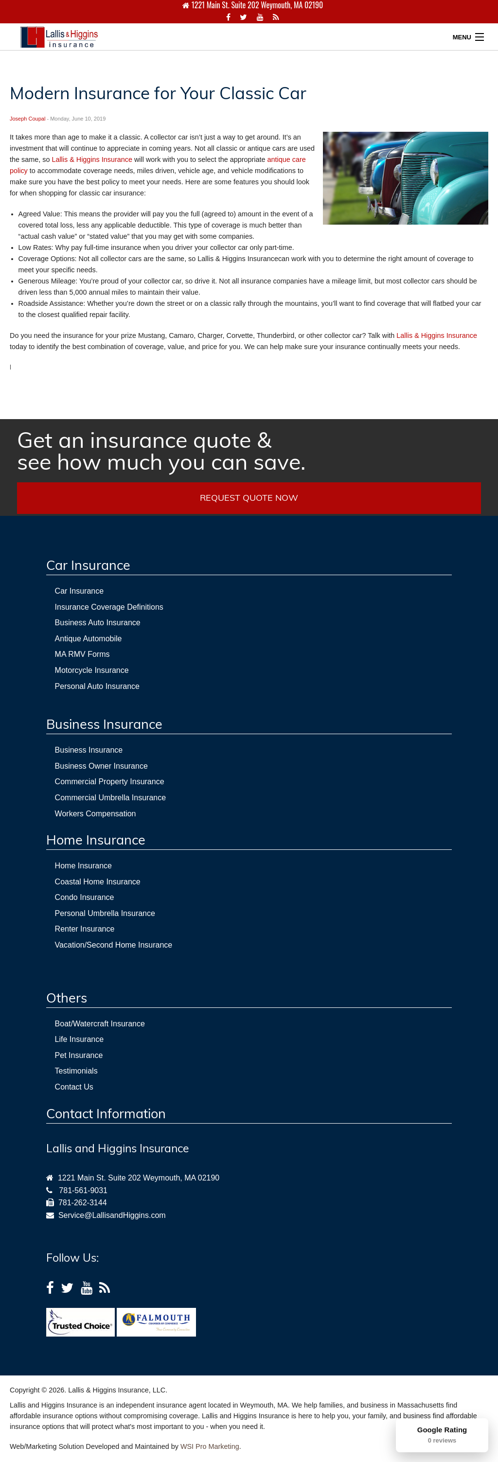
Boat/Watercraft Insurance (100, 1024)
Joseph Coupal (27, 119)
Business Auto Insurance (98, 622)
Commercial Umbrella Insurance (110, 797)
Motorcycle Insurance (92, 670)
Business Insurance (89, 750)
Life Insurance (79, 1039)
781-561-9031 (83, 1190)
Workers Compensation (95, 814)
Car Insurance (79, 591)
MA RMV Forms (82, 654)
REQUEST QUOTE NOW (249, 497)
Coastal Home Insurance (98, 882)
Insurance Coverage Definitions (109, 607)
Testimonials (76, 1071)
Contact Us (74, 1087)
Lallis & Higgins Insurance (92, 159)
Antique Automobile (88, 638)
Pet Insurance (79, 1055)
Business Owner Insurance (101, 766)
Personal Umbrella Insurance (105, 913)
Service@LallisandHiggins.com (110, 1215)
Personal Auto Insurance (97, 686)
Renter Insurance (85, 929)
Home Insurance (83, 866)
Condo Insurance (84, 897)
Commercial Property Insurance (109, 781)
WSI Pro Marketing (209, 1446)
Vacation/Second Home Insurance (114, 945)
